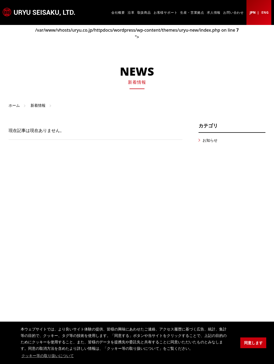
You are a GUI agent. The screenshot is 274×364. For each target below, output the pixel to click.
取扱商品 (144, 12)
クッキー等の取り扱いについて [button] (47, 356)
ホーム (14, 105)
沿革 (131, 12)
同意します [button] (253, 343)
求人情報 (213, 12)
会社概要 (118, 12)
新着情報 (38, 105)
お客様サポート (166, 12)
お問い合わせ (233, 12)
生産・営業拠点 (192, 12)
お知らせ (210, 140)
